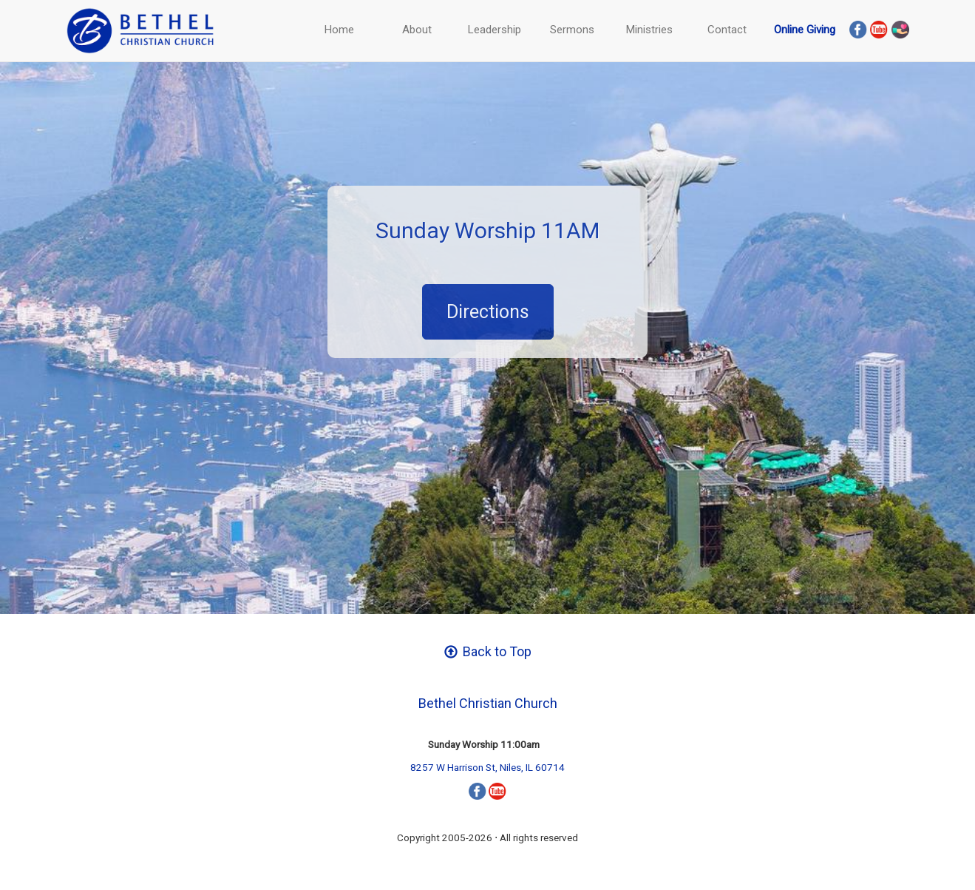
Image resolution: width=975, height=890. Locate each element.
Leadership (494, 29)
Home (339, 29)
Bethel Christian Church (487, 703)
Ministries (649, 29)
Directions (487, 312)
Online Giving (804, 29)
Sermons (572, 29)
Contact (727, 29)
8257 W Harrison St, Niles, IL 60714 (487, 767)
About (417, 29)
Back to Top (487, 651)
